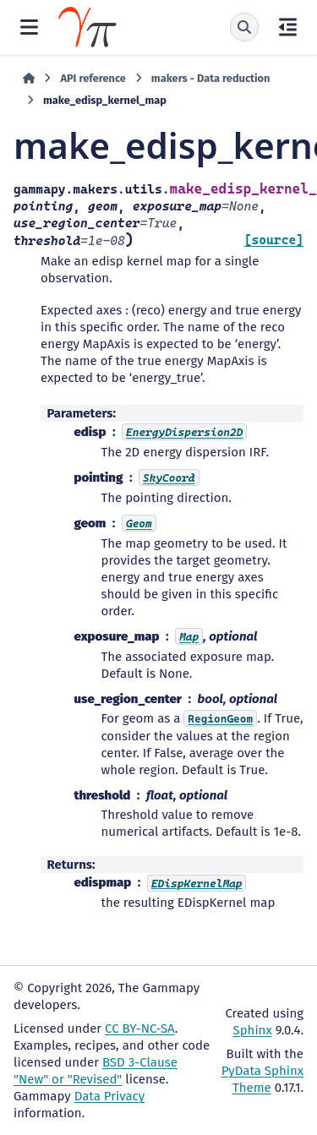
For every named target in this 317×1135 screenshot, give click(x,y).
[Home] (29, 78)
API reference (92, 78)
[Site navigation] (29, 27)
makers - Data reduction (211, 78)
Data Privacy (109, 1096)
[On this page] (287, 27)
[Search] (244, 27)
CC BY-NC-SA (140, 1028)
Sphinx (252, 1030)
